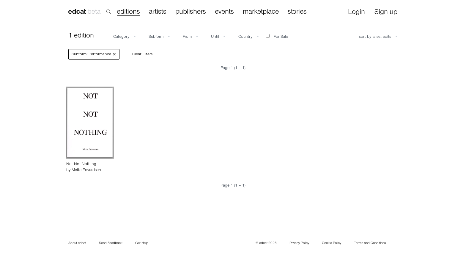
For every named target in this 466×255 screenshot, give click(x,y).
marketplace (261, 12)
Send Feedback (110, 243)
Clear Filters (142, 55)
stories (297, 12)
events (224, 12)
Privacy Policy (299, 243)
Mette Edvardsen (86, 170)
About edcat (77, 243)
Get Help (141, 243)
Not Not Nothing (81, 164)
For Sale (277, 36)
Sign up (385, 12)
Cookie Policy (331, 243)
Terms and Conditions (370, 243)
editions (128, 12)
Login (356, 12)
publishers (190, 12)
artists (157, 12)
